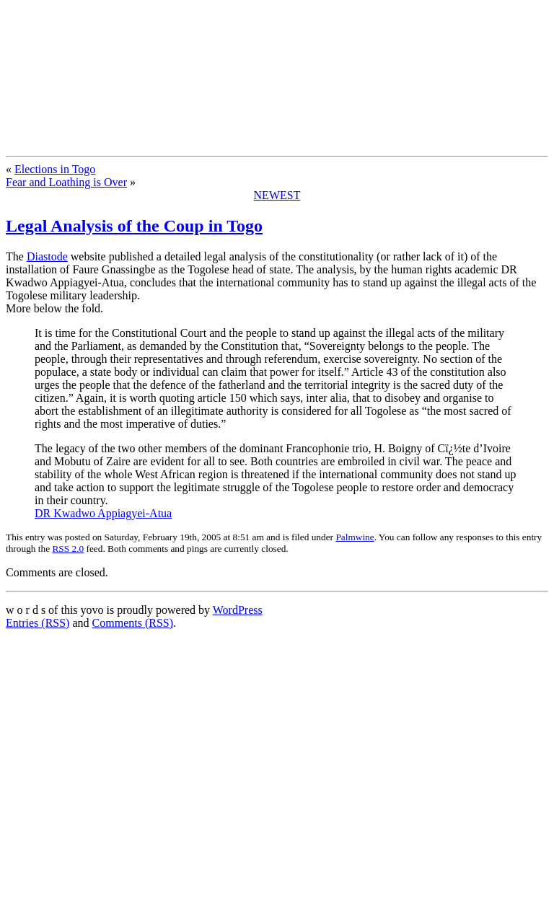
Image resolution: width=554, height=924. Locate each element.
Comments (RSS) (132, 623)
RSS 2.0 (68, 548)
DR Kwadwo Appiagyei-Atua (103, 513)
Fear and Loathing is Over (66, 182)
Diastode (47, 256)
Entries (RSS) (37, 623)
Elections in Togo (54, 169)
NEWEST (277, 195)
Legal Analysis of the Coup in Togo (134, 225)
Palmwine (354, 537)
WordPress (238, 610)
